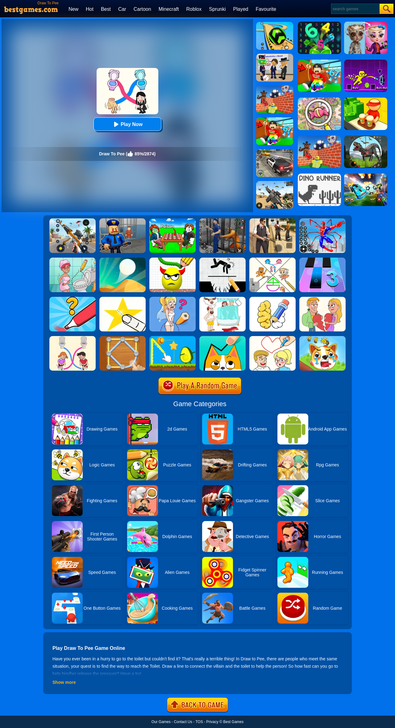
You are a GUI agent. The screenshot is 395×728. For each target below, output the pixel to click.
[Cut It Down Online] (122, 299)
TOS (199, 722)
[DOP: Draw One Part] (272, 299)
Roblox (194, 9)
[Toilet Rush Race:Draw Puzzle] (72, 338)
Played (240, 9)
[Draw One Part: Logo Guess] (72, 299)
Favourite (266, 9)
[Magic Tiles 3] (322, 260)
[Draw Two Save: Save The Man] (222, 260)
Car (122, 9)
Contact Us (183, 722)
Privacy (212, 722)
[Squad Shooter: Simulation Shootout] (274, 183)
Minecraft (169, 9)
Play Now (127, 124)
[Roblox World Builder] (274, 88)
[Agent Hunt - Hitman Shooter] (272, 220)
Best (106, 9)
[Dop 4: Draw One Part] (222, 299)
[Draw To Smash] (172, 260)
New (73, 9)
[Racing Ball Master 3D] (274, 24)
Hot (90, 9)
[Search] (355, 9)
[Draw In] (222, 338)
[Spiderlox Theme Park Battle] (322, 220)
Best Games (233, 722)
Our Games (161, 722)
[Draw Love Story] (272, 338)
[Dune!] (122, 260)
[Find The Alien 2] (274, 56)
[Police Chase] (274, 151)
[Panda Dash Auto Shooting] (72, 220)
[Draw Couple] (322, 299)
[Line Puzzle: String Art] (122, 338)
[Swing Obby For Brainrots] (274, 119)
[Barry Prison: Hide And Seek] (122, 220)
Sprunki (217, 9)
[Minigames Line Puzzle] (272, 260)
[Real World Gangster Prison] (222, 220)
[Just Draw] (172, 299)
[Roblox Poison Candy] (172, 220)
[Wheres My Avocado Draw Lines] (172, 338)
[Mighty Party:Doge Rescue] (322, 338)
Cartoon (142, 9)
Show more (64, 682)
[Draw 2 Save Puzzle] (72, 260)
